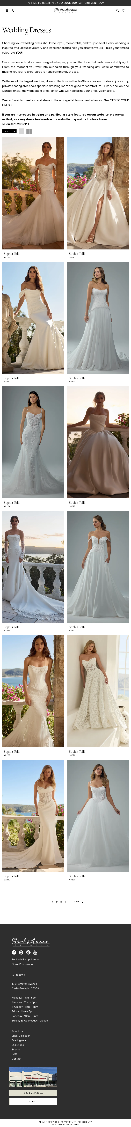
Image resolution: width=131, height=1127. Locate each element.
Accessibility (85, 1122)
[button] (7, 10)
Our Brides (18, 1044)
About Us (17, 1031)
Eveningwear (19, 1040)
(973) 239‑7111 (20, 974)
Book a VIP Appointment (26, 959)
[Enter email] (33, 1093)
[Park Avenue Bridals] (66, 10)
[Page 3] (61, 902)
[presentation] (33, 193)
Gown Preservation (23, 964)
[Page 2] (57, 902)
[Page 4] (66, 902)
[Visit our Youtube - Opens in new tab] (35, 952)
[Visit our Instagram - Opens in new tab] (21, 952)
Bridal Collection (21, 1035)
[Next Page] (82, 902)
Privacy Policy (68, 1122)
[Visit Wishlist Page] (124, 10)
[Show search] (118, 10)
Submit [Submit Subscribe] (33, 1101)
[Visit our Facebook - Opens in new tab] (14, 952)
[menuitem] (7, 10)
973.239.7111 (20, 124)
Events (16, 1049)
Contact (16, 1058)
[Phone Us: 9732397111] (13, 10)
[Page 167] (76, 902)
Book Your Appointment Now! (85, 3)
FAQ (14, 1054)
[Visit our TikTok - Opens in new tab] (28, 952)
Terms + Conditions (49, 1122)
